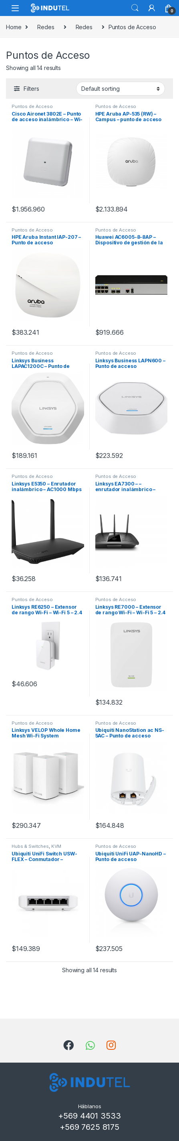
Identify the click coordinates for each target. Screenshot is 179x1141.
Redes (45, 27)
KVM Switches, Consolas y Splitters (45, 848)
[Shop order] (120, 88)
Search (135, 8)
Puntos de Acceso (32, 106)
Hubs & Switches (30, 846)
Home (13, 27)
